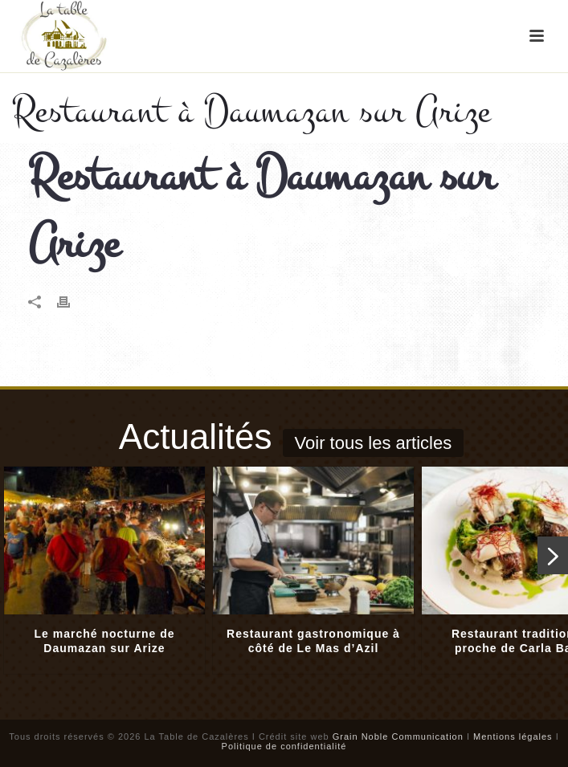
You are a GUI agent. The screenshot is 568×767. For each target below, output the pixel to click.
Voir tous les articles (373, 443)
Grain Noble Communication (398, 736)
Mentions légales (513, 736)
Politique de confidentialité (284, 746)
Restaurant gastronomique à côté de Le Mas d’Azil (313, 641)
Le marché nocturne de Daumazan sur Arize (104, 641)
